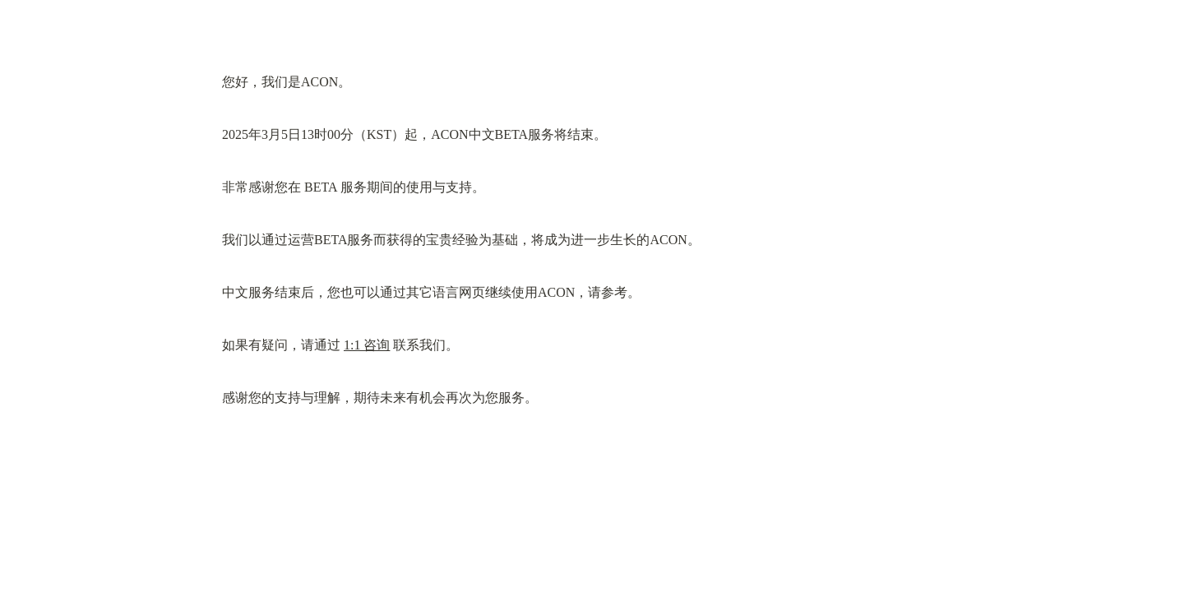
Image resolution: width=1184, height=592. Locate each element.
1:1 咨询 (367, 345)
